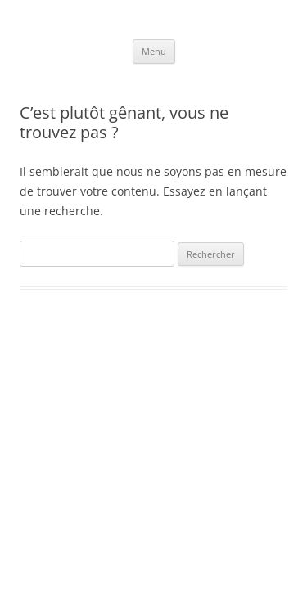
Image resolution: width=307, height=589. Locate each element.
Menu (154, 51)
